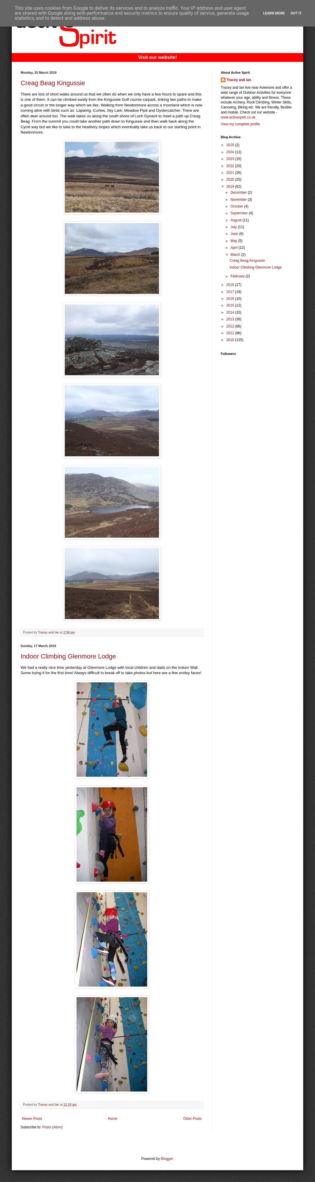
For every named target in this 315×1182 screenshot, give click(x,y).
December (239, 192)
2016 (230, 299)
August (237, 220)
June (235, 234)
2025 (230, 145)
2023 (230, 159)
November (239, 199)
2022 (230, 166)
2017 (230, 292)
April (234, 248)
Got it (296, 13)
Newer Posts (32, 1119)
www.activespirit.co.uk (238, 117)
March (236, 255)
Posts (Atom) (52, 1127)
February (238, 276)
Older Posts (192, 1119)
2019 (230, 187)
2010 (230, 340)
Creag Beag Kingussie (53, 83)
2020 (230, 179)
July (234, 227)
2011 (230, 333)
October (237, 206)
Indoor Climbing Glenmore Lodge (68, 656)
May (234, 241)
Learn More (274, 13)
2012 (230, 326)
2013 (230, 319)
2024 (230, 152)
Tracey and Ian (239, 80)
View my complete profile (240, 124)
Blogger (167, 1159)
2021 (230, 173)
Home (112, 1119)
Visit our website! (157, 57)
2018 (230, 285)
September (240, 213)
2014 (230, 312)
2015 (230, 305)
